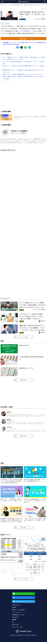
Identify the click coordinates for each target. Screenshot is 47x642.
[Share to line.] (25, 47)
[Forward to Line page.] (23, 593)
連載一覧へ (23, 527)
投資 (2, 23)
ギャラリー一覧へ (23, 579)
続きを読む (23, 39)
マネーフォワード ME (17, 627)
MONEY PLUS (3, 4)
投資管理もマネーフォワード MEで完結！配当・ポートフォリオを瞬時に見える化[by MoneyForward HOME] (24, 43)
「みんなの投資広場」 (24, 31)
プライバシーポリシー (17, 612)
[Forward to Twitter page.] (23, 601)
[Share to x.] (21, 47)
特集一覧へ (23, 379)
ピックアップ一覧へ (23, 337)
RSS (13, 622)
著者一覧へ (23, 435)
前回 (34, 31)
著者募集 (14, 619)
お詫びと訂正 (15, 624)
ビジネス (9, 4)
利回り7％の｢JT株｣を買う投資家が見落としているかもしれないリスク (22, 74)
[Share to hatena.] (29, 47)
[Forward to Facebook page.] (23, 597)
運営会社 (14, 607)
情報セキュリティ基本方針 (18, 610)
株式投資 (7, 23)
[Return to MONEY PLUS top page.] (23, 1)
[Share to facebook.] (17, 47)
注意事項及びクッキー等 (18, 614)
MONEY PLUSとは (16, 605)
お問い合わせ (15, 617)
